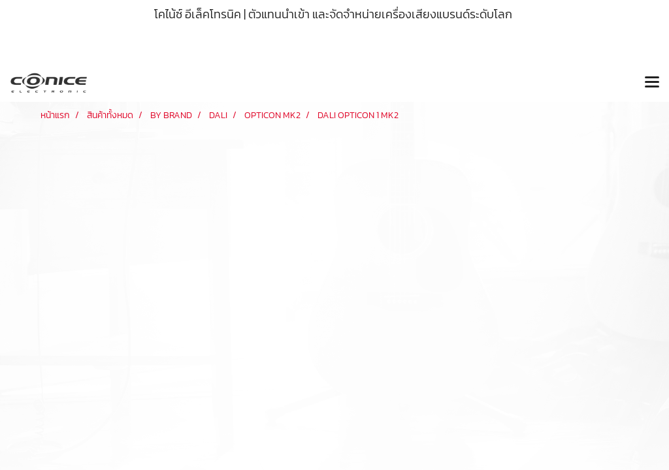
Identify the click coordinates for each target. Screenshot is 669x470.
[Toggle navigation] (652, 83)
